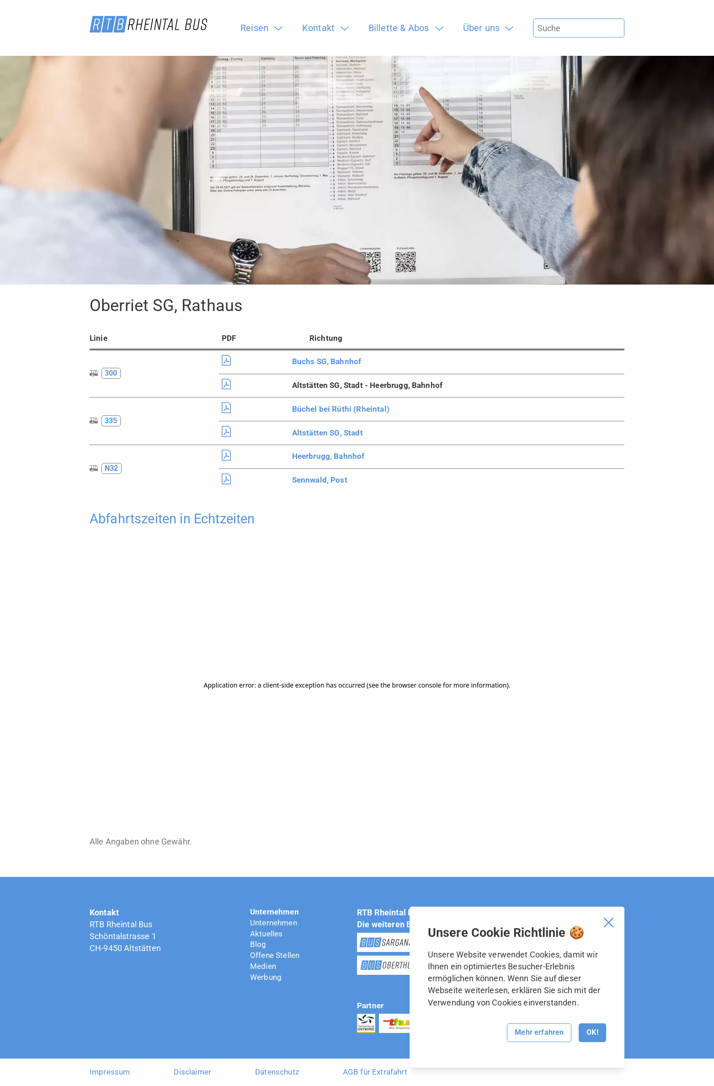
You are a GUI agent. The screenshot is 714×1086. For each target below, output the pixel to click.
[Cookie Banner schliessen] (608, 922)
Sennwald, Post (319, 479)
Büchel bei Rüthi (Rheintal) (340, 409)
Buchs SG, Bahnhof (327, 361)
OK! (592, 1032)
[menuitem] (257, 28)
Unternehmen (274, 911)
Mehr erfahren (539, 1032)
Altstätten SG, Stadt (327, 432)
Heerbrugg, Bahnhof (328, 456)
